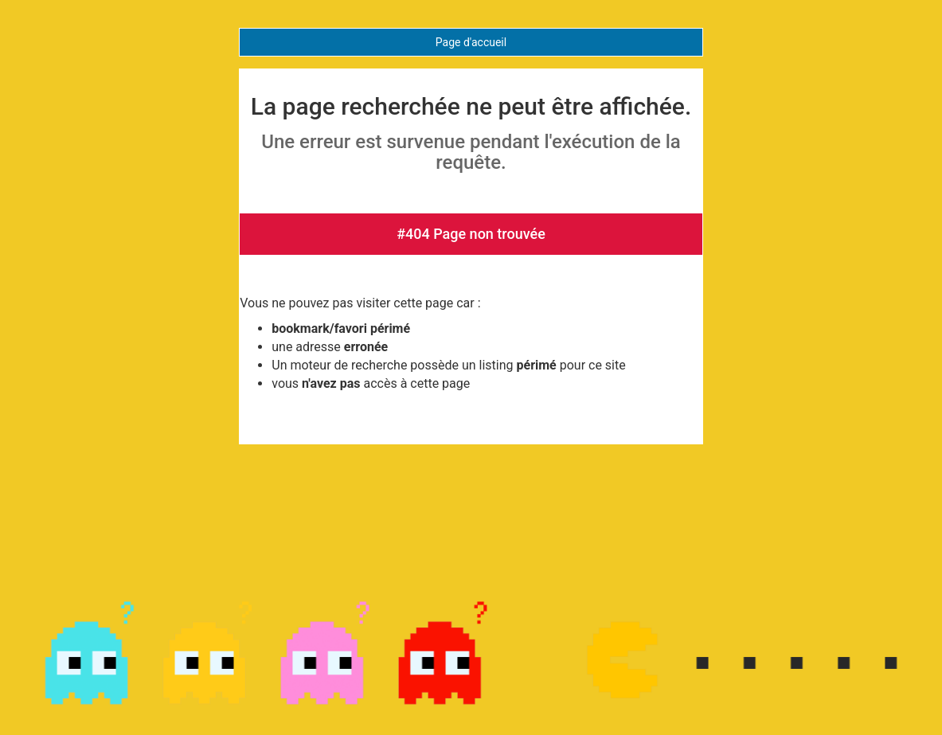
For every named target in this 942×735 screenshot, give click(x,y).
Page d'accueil (471, 42)
